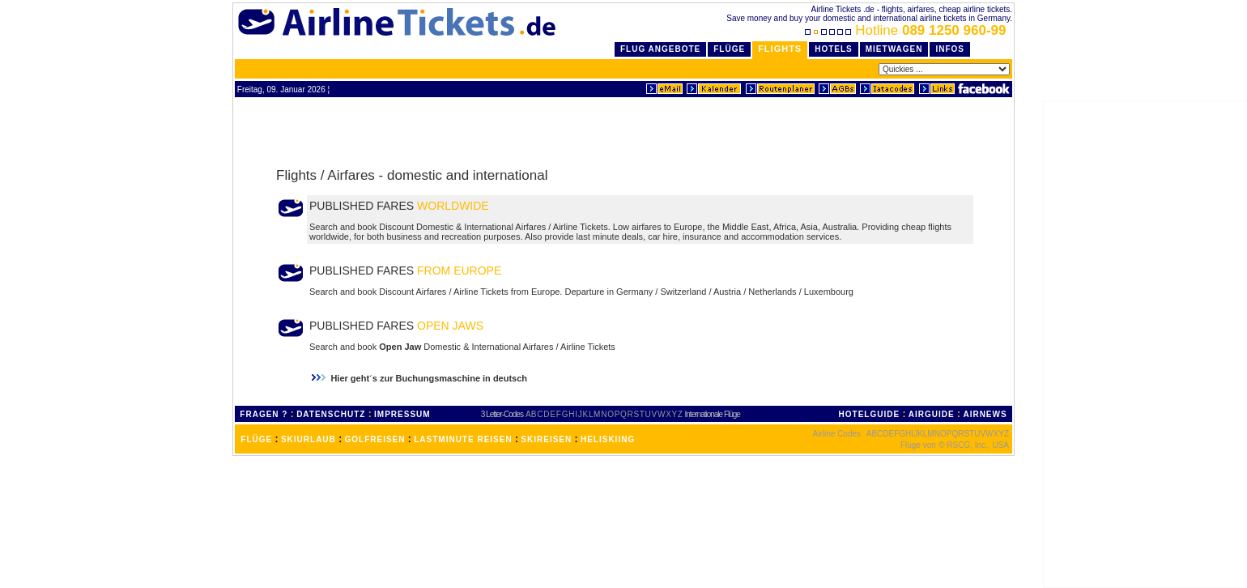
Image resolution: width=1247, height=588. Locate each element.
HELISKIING (608, 439)
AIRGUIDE (932, 414)
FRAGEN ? (263, 414)
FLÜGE (256, 439)
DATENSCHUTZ (330, 414)
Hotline (907, 30)
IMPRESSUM (402, 414)
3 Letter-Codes (502, 414)
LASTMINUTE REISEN (463, 439)
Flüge (729, 49)
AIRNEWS (985, 414)
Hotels (834, 49)
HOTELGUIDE (869, 414)
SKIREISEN (546, 439)
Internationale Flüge (712, 414)
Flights (780, 48)
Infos (949, 49)
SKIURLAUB (308, 439)
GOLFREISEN (375, 439)
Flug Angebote (660, 49)
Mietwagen (894, 49)
